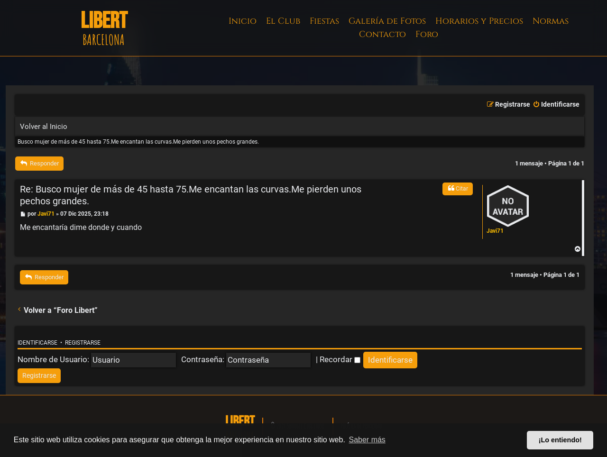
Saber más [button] (367, 440)
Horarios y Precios (479, 21)
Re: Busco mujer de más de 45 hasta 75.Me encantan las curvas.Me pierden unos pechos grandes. (190, 195)
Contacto (382, 34)
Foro (426, 34)
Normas (551, 21)
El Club (283, 21)
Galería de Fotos (387, 21)
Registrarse (83, 342)
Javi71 (495, 231)
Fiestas (324, 21)
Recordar (340, 359)
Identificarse (37, 342)
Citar (457, 188)
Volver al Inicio (43, 126)
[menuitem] (556, 104)
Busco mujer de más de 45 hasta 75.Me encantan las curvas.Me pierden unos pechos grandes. (138, 141)
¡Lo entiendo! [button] (560, 440)
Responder (39, 163)
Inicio (243, 21)
